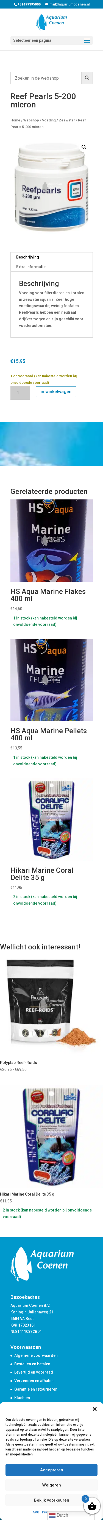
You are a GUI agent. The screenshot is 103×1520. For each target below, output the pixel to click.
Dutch (58, 1515)
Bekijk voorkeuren (51, 1500)
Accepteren (51, 1470)
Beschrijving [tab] (27, 257)
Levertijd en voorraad (33, 1372)
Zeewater (67, 120)
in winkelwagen (56, 391)
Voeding (49, 120)
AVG (35, 1512)
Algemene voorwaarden (36, 1355)
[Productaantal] (20, 393)
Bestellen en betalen (32, 1364)
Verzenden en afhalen (34, 1381)
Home (15, 120)
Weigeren (51, 1485)
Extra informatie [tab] (31, 267)
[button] (95, 1409)
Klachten (22, 1398)
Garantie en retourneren (35, 1389)
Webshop (31, 120)
